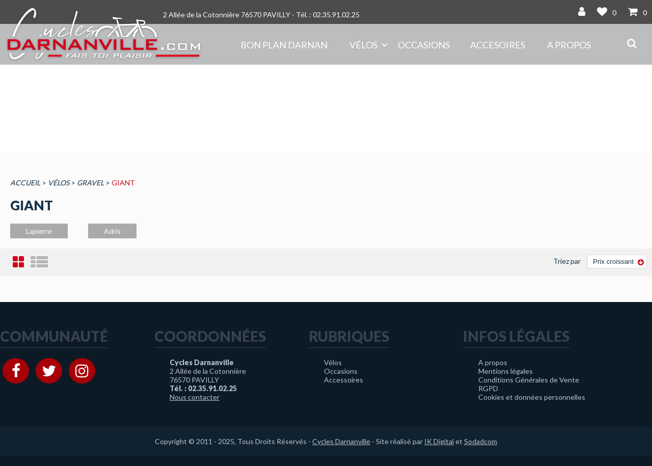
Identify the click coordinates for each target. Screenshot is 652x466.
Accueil (25, 182)
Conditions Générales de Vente (528, 379)
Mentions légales (505, 371)
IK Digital (439, 441)
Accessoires (343, 379)
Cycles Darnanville (341, 441)
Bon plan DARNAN (284, 44)
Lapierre (39, 231)
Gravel (90, 182)
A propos (569, 44)
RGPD (488, 388)
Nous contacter (195, 397)
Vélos (363, 44)
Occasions (424, 44)
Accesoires (497, 44)
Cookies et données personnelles (531, 397)
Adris (112, 231)
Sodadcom (480, 441)
